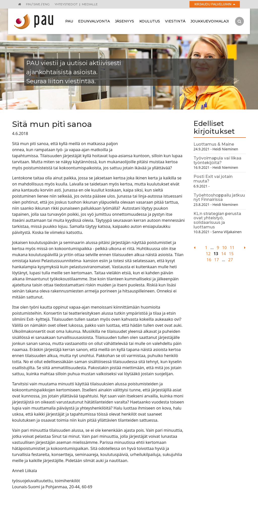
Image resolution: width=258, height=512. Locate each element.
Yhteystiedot (66, 4)
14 (223, 253)
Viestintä (175, 21)
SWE (36, 4)
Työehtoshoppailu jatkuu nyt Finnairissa (219, 197)
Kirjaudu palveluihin (215, 4)
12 (208, 253)
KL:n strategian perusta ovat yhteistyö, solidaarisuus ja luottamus (217, 220)
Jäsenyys (124, 21)
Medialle (90, 4)
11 (232, 247)
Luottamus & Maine (214, 144)
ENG (46, 4)
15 (231, 253)
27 (230, 259)
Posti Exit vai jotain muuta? (213, 178)
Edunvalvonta (94, 21)
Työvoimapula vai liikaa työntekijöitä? (217, 160)
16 (209, 259)
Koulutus (149, 21)
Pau (69, 21)
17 (216, 259)
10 (224, 247)
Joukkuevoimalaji (209, 21)
